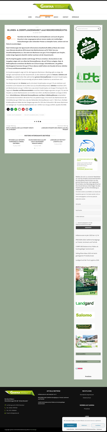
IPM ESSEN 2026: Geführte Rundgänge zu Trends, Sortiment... (17, 141)
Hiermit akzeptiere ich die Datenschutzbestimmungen (84, 223)
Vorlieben (98, 425)
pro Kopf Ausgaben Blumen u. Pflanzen (34, 115)
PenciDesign (33, 429)
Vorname (78, 204)
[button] (8, 109)
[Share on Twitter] (34, 121)
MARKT (37, 27)
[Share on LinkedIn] (38, 121)
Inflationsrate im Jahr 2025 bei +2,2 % (87, 235)
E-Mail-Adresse (80, 216)
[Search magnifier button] (98, 28)
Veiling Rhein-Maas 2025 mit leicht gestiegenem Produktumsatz (37, 141)
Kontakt (65, 17)
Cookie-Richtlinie (70, 429)
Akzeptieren (70, 425)
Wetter (47, 17)
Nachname (79, 210)
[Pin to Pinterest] (36, 121)
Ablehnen (84, 425)
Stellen (38, 16)
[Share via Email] (40, 121)
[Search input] (87, 28)
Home (30, 17)
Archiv (56, 17)
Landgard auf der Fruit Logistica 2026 (87, 260)
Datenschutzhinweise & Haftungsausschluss (85, 429)
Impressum (99, 429)
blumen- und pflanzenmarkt (14, 115)
